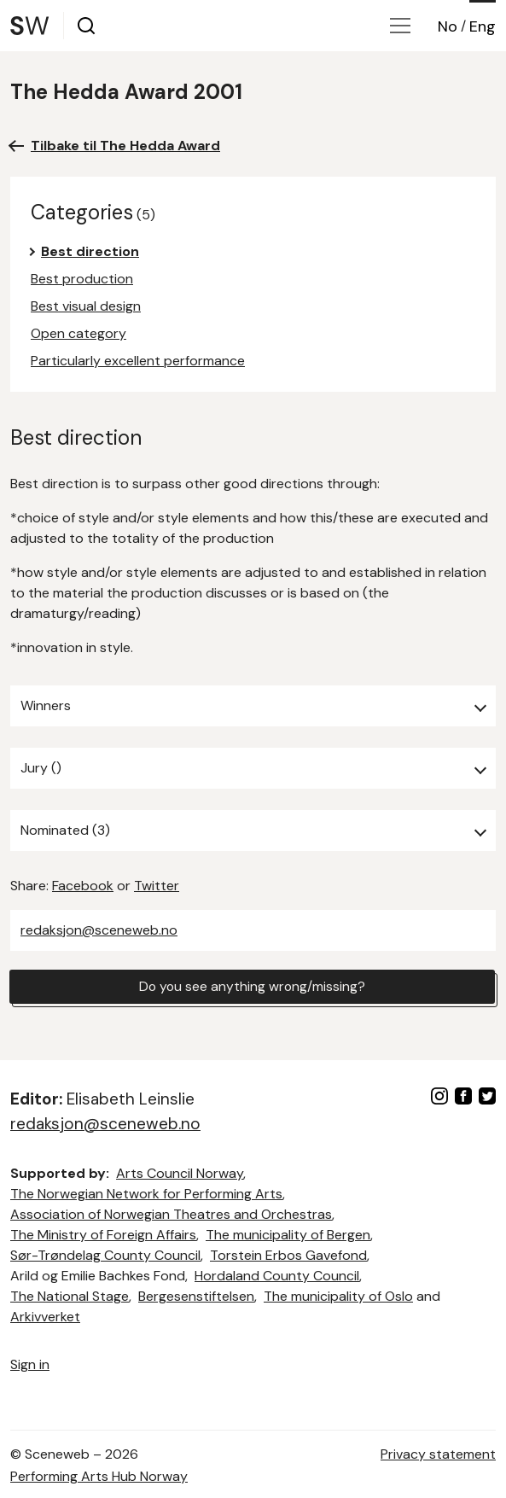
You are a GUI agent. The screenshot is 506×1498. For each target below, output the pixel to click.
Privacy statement (438, 1454)
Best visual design (86, 306)
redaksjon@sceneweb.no (98, 930)
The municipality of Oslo (338, 1296)
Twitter (156, 886)
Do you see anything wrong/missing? (252, 986)
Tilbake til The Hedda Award (125, 145)
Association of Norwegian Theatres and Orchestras (171, 1214)
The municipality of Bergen (288, 1235)
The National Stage (69, 1296)
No (447, 26)
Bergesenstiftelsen (196, 1296)
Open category (78, 333)
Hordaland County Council (277, 1276)
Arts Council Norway (179, 1173)
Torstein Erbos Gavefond (288, 1255)
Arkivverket (45, 1317)
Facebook (82, 886)
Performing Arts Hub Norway (99, 1476)
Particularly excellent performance (138, 361)
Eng (482, 26)
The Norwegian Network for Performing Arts (146, 1194)
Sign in (29, 1364)
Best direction (90, 251)
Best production (82, 279)
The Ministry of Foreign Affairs (103, 1235)
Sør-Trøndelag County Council (105, 1255)
